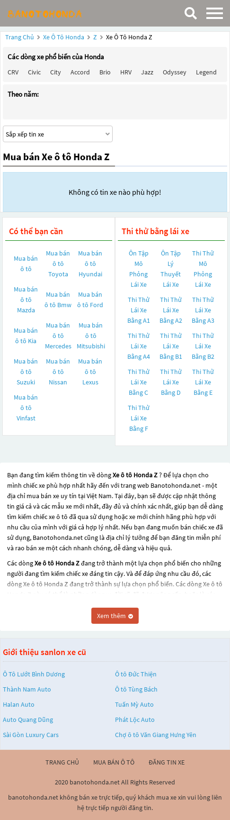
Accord (80, 72)
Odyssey (174, 72)
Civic (34, 72)
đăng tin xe (167, 762)
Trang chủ (19, 37)
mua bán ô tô (113, 762)
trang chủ (62, 762)
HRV (126, 72)
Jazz (147, 72)
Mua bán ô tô (26, 263)
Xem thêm (115, 615)
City (55, 72)
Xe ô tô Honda (63, 37)
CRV (13, 72)
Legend (206, 72)
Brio (105, 72)
